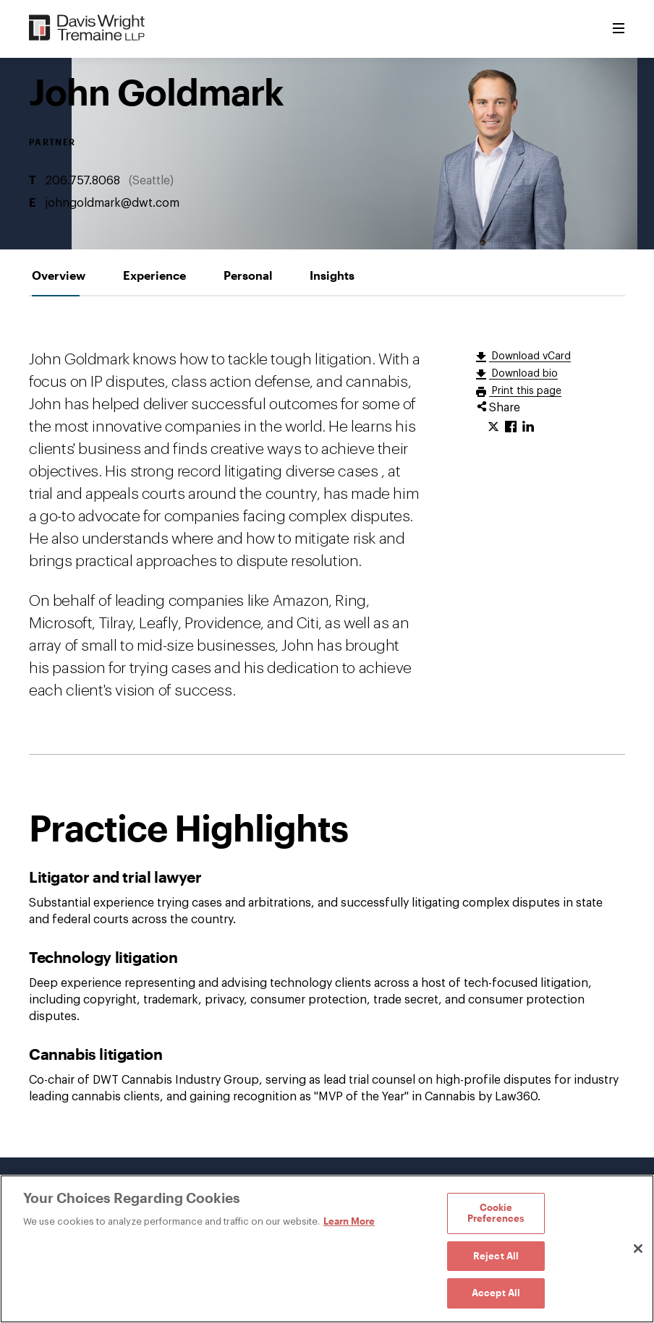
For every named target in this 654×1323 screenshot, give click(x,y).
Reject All (496, 1256)
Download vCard (530, 356)
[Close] (638, 1248)
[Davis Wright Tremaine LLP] (87, 28)
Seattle (151, 181)
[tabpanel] (327, 726)
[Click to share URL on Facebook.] (511, 427)
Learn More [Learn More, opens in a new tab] (349, 1221)
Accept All (496, 1292)
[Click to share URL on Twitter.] (493, 427)
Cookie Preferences (496, 1213)
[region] (327, 1249)
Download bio (523, 374)
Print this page (525, 391)
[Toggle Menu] (618, 29)
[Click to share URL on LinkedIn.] (528, 427)
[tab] (58, 275)
